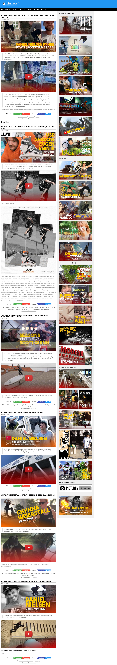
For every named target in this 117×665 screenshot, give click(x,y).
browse (72, 482)
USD (5, 307)
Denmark (7, 109)
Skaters (7, 9)
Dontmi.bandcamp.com (6, 566)
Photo (2, 653)
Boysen (20, 355)
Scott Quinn (22, 405)
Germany (35, 405)
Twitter (49, 114)
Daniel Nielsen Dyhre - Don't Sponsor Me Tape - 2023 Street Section (28, 16)
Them (4, 405)
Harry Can (7, 203)
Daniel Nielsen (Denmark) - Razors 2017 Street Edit (22, 650)
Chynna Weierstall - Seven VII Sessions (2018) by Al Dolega (28, 495)
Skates (15, 9)
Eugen (6, 164)
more (73, 13)
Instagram (26, 114)
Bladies (34, 573)
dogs (34, 575)
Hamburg (42, 405)
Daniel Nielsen (20, 106)
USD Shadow (20, 307)
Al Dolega (25, 531)
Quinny (14, 355)
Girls (29, 573)
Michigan (45, 573)
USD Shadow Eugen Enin (33, 307)
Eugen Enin (20, 300)
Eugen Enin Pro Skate (14, 309)
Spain (16, 109)
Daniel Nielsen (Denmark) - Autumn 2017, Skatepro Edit (26, 581)
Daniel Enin (40, 309)
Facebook (41, 114)
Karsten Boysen (33, 395)
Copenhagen (19, 57)
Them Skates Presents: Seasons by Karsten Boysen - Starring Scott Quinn (25, 316)
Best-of (37, 117)
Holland (11, 109)
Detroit (39, 573)
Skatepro (37, 661)
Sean (24, 103)
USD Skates (11, 307)
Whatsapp (18, 114)
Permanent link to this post (29, 118)
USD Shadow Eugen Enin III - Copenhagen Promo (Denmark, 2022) (27, 127)
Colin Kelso (32, 103)
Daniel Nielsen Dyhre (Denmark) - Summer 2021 (22, 413)
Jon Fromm (46, 57)
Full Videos (27, 9)
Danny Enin (14, 164)
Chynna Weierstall (36, 529)
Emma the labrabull (26, 575)
